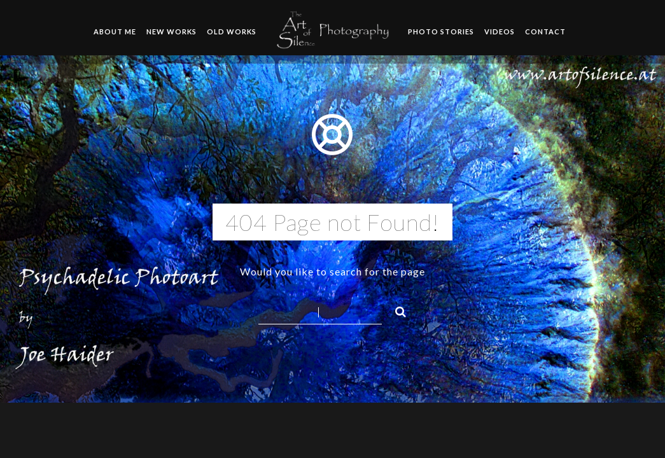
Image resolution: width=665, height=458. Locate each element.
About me (115, 31)
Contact (545, 31)
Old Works (231, 31)
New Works (171, 31)
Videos (499, 31)
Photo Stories (441, 31)
